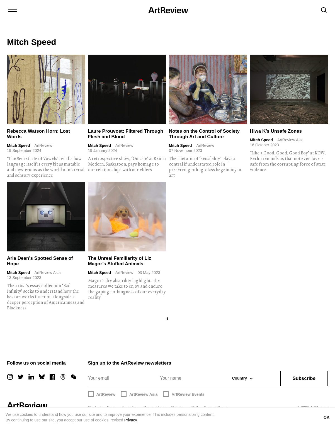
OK (326, 417)
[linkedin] (31, 377)
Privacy (130, 420)
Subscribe (304, 378)
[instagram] (10, 377)
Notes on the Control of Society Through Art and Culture (204, 133)
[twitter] (20, 377)
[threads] (63, 377)
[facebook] (52, 377)
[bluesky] (42, 377)
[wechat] (73, 377)
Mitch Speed (18, 145)
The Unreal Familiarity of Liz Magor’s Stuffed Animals (119, 261)
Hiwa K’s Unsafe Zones (276, 131)
